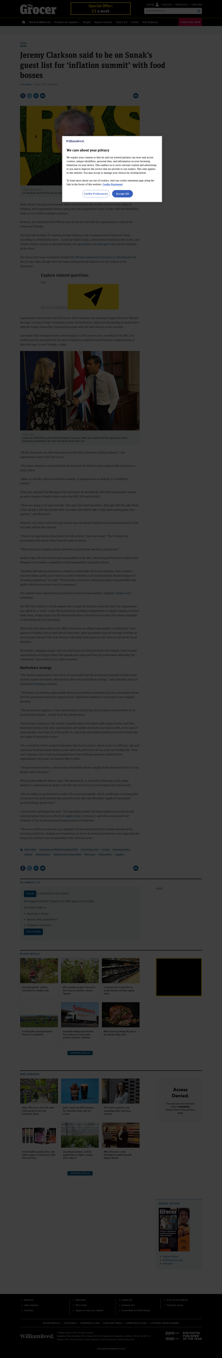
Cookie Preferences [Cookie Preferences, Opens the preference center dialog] (96, 193)
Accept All (122, 193)
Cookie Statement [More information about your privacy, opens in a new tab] (113, 184)
